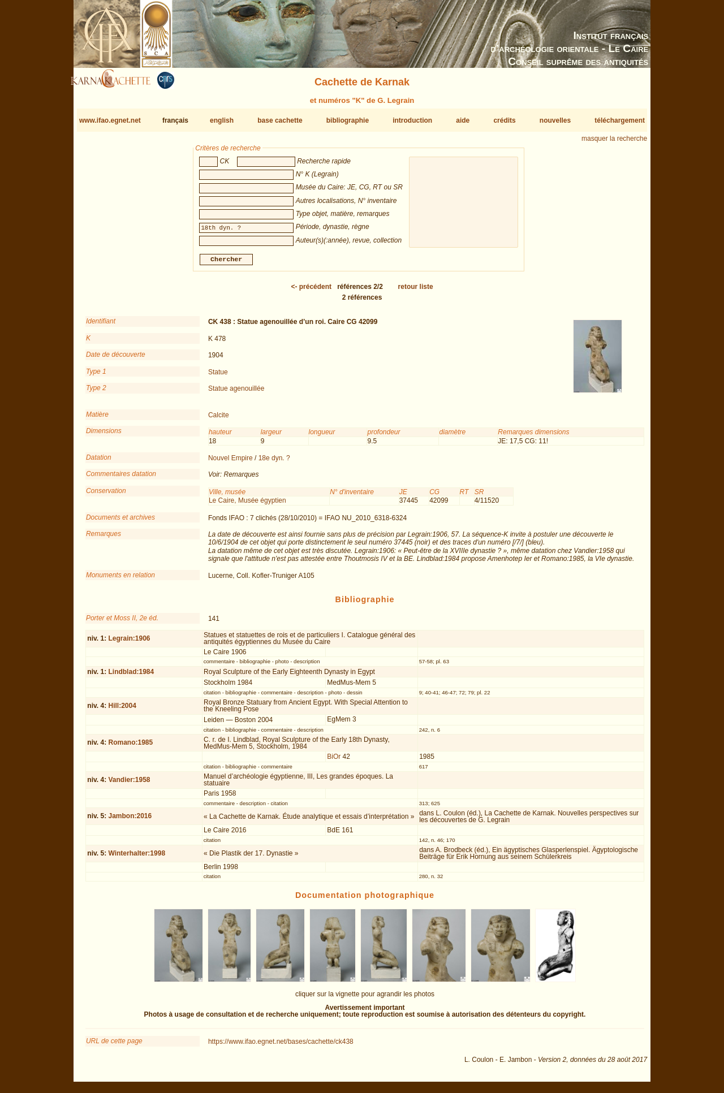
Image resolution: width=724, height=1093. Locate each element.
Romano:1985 (130, 747)
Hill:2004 (122, 710)
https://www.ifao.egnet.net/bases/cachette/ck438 (281, 1046)
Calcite (218, 420)
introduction (412, 120)
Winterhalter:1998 (136, 858)
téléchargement (619, 120)
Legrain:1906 (129, 642)
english (222, 120)
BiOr (334, 761)
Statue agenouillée (236, 393)
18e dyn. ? (274, 462)
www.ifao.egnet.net (110, 120)
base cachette (279, 120)
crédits (504, 120)
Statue (218, 376)
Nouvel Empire (230, 462)
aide (462, 120)
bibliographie (347, 120)
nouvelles (555, 120)
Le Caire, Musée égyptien (247, 505)
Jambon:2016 (130, 820)
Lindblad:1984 (131, 676)
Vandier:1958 (129, 784)
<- (311, 291)
